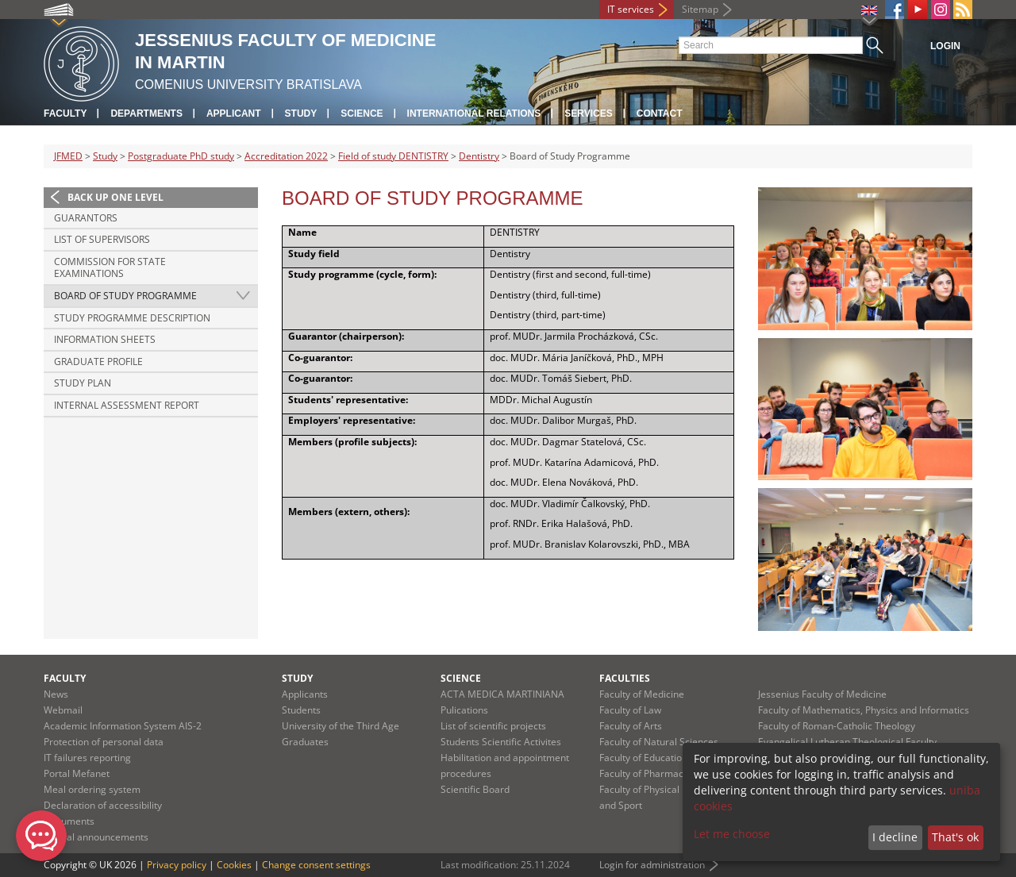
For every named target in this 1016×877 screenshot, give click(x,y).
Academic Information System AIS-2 (123, 726)
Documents (69, 821)
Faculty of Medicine (641, 694)
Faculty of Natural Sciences (658, 741)
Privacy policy (176, 864)
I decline (895, 836)
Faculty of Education (643, 757)
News (56, 694)
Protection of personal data (104, 741)
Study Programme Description (132, 318)
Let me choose (732, 833)
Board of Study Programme (125, 295)
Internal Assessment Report (126, 405)
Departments (146, 113)
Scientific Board (475, 789)
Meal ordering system (92, 789)
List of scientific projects (493, 726)
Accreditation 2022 (286, 156)
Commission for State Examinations (110, 268)
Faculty (65, 113)
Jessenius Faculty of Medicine (822, 694)
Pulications (464, 710)
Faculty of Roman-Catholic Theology (836, 726)
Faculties (624, 678)
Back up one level (115, 197)
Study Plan (82, 383)
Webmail (63, 710)
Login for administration (652, 864)
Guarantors (85, 218)
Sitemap (700, 9)
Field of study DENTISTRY (393, 156)
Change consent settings (316, 864)
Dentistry (479, 156)
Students (301, 710)
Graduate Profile (98, 361)
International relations (474, 113)
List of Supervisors (102, 239)
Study (301, 113)
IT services (630, 9)
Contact (660, 113)
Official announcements (96, 837)
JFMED (68, 156)
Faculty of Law (630, 710)
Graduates (305, 741)
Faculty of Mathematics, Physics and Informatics (863, 710)
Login (945, 46)
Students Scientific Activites (501, 741)
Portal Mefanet (77, 773)
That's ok (955, 836)
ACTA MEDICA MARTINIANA (502, 694)
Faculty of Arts (630, 726)
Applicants (305, 694)
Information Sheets (105, 339)
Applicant (233, 113)
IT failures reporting (87, 757)
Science (362, 113)
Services (588, 113)
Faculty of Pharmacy (643, 773)
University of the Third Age (340, 726)
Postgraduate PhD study (181, 156)
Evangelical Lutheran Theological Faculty (847, 741)
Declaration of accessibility (103, 805)
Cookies (234, 864)
